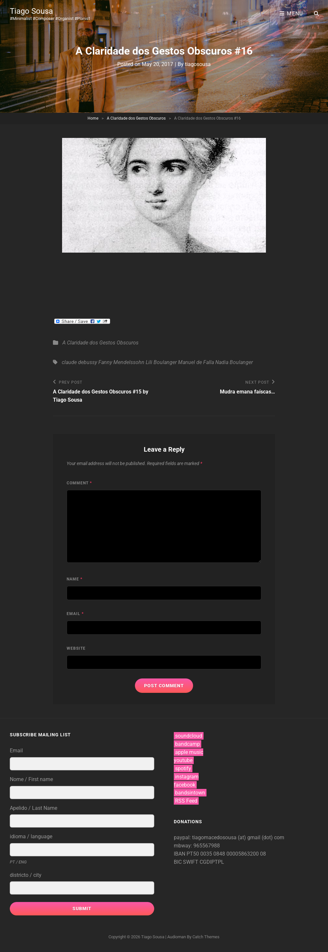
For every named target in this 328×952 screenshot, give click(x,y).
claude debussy (79, 362)
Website (76, 648)
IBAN (180, 854)
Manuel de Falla (196, 362)
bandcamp (187, 744)
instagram (187, 777)
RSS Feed (186, 801)
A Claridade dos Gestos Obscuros (136, 118)
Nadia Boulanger (234, 362)
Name (74, 579)
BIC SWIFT (187, 862)
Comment (79, 483)
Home (93, 118)
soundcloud (188, 736)
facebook (184, 785)
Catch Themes (206, 936)
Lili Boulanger (161, 362)
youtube (183, 760)
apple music (189, 752)
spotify (183, 768)
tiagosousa (198, 64)
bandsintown (190, 793)
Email (75, 613)
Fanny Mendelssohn (121, 362)
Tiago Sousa (31, 11)
